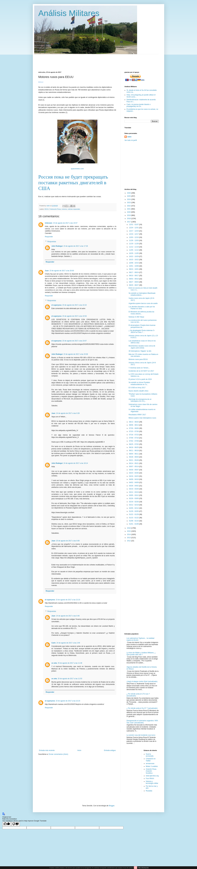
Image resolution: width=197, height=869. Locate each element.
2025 (129, 196)
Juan (47, 271)
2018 (129, 218)
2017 (129, 222)
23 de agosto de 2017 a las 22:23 (68, 600)
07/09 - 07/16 (134, 438)
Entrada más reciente (47, 750)
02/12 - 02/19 (134, 505)
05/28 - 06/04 (134, 457)
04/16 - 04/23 (134, 476)
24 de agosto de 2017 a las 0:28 (67, 413)
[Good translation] (6, 824)
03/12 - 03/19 (134, 492)
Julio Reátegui (57, 246)
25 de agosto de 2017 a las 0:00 (67, 541)
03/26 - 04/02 (134, 486)
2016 (129, 528)
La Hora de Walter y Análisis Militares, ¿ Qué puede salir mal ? (141, 654)
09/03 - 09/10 (134, 279)
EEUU (47, 209)
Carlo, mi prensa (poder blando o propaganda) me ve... (138, 105)
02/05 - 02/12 (134, 508)
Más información (143, 867)
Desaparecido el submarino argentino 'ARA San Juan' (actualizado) (142, 722)
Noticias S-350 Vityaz (136, 317)
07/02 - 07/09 (134, 441)
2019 (129, 215)
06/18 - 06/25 (134, 447)
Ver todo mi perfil (130, 140)
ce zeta (54, 663)
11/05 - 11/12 (134, 250)
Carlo (53, 643)
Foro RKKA (150, 778)
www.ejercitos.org (152, 776)
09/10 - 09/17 (134, 276)
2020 (129, 212)
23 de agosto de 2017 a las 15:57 (65, 223)
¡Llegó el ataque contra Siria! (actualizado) (142, 681)
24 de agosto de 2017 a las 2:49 (68, 643)
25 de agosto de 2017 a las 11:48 (70, 663)
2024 (129, 199)
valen (129, 137)
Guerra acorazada (149, 755)
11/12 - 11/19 (134, 247)
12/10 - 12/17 (134, 234)
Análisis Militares (68, 13)
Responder (49, 237)
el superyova (56, 305)
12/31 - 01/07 (134, 224)
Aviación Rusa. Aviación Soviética (151, 771)
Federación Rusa (55, 209)
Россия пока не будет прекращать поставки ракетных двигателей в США (73, 182)
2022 (129, 206)
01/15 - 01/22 (134, 518)
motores (64, 209)
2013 (129, 538)
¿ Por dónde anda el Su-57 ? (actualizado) (142, 708)
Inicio (79, 750)
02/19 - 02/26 (134, 502)
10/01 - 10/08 (134, 266)
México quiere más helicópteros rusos (142, 418)
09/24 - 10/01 (134, 269)
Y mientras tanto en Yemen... (139, 368)
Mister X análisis (152, 766)
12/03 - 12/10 (134, 237)
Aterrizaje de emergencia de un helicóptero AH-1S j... (140, 400)
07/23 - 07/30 (134, 431)
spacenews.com (77, 169)
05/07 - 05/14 (134, 466)
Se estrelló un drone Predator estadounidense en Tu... (139, 383)
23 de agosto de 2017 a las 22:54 (74, 316)
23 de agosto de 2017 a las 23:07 (74, 341)
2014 (129, 534)
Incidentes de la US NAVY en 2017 (141, 371)
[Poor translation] (15, 824)
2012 (129, 541)
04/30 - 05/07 (134, 470)
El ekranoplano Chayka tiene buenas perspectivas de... (142, 326)
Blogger (111, 806)
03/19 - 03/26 (134, 489)
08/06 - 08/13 (134, 425)
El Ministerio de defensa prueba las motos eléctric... (141, 313)
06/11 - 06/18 (134, 450)
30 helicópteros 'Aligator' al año (140, 351)
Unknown (48, 223)
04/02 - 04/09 (134, 482)
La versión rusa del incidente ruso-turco (141, 735)
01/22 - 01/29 (134, 514)
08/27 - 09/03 (134, 282)
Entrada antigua (110, 750)
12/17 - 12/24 (134, 231)
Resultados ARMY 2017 (137, 415)
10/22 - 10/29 (134, 256)
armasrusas (150, 763)
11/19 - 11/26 (134, 244)
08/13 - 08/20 (134, 422)
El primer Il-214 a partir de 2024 (140, 379)
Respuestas (51, 242)
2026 (129, 193)
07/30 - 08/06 (134, 428)
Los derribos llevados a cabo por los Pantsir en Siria (142, 308)
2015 (129, 531)
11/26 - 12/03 (134, 240)
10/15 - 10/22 (134, 260)
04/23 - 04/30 (134, 473)
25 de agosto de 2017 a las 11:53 (70, 679)
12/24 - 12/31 (134, 228)
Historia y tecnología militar (152, 782)
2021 (129, 209)
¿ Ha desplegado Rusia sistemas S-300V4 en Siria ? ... (142, 331)
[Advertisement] (104, 60)
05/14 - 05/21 (134, 463)
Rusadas (149, 791)
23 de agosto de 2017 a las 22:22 (74, 305)
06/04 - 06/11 (134, 454)
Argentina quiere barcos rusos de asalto (143, 303)
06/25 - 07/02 (134, 444)
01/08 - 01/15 (134, 521)
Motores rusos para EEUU (138, 359)
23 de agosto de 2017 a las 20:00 (62, 271)
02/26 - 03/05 (134, 498)
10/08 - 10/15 (134, 263)
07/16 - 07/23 (134, 435)
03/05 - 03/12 (134, 495)
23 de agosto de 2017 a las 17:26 (75, 246)
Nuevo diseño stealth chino (138, 391)
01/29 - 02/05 (134, 511)
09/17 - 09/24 (134, 272)
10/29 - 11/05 (134, 253)
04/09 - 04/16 (134, 479)
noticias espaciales (74, 209)
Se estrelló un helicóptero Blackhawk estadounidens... (142, 294)
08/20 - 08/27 (134, 285)
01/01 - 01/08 (134, 524)
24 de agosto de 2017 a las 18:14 (75, 463)
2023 (129, 202)
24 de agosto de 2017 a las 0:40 (67, 616)
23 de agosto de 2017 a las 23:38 (75, 354)
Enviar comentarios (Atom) (58, 754)
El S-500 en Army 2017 (137, 388)
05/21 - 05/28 (134, 460)
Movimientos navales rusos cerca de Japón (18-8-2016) (142, 347)
